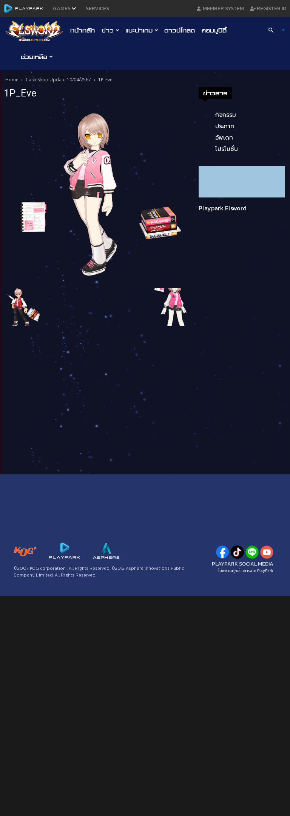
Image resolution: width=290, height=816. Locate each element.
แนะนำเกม (141, 30)
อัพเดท (224, 137)
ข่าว (110, 30)
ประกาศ (224, 126)
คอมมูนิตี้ (214, 30)
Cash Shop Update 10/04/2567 (58, 79)
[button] (273, 30)
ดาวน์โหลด (179, 30)
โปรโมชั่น (226, 148)
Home (12, 79)
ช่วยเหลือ (37, 57)
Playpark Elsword (223, 208)
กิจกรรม (225, 114)
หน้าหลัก (82, 30)
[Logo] (36, 30)
